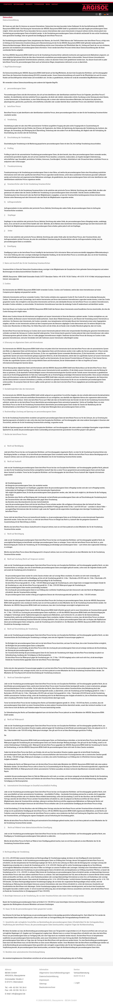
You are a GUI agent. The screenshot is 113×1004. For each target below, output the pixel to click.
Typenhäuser (39, 4)
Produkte (28, 4)
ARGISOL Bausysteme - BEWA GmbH (60, 1000)
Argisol (96, 8)
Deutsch (105, 15)
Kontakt (55, 4)
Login (77, 983)
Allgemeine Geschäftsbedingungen (54, 973)
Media (48, 4)
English (108, 15)
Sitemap (43, 984)
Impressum (44, 980)
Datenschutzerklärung (48, 976)
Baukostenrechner (47, 987)
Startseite (8, 4)
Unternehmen (19, 4)
